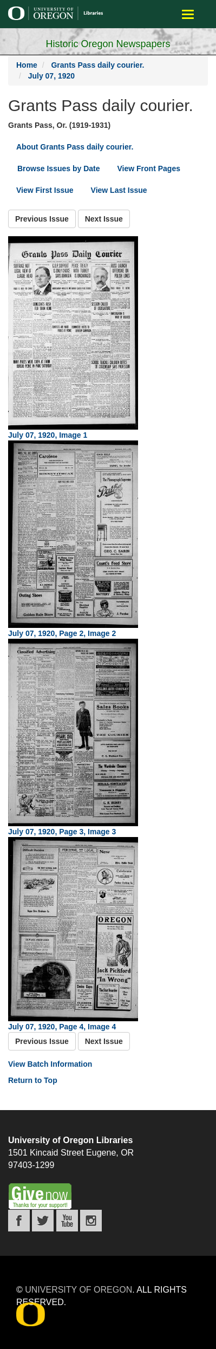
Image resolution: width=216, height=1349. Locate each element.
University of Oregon (78, 1289)
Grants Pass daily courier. (97, 65)
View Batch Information (50, 1064)
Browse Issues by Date (58, 168)
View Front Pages (148, 168)
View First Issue (45, 190)
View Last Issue (119, 190)
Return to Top (32, 1080)
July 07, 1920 (51, 76)
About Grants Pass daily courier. (74, 146)
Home (26, 65)
